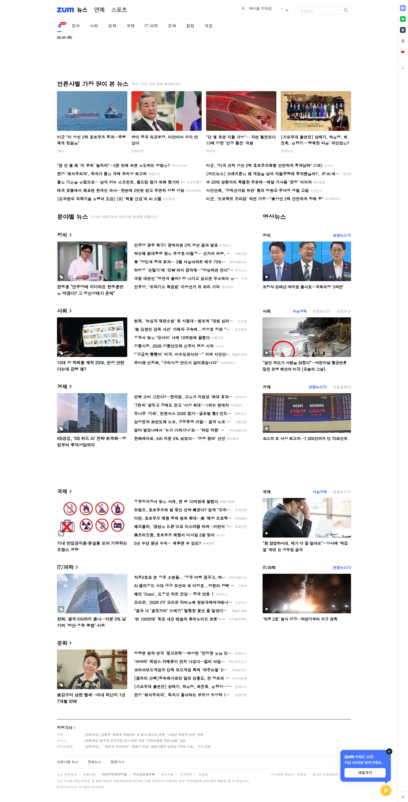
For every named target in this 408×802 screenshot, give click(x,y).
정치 (76, 26)
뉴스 (82, 10)
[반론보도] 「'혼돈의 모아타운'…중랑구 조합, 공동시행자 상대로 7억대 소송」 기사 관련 (147, 746)
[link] (403, 8)
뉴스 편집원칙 (67, 774)
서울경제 (299, 311)
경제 (112, 26)
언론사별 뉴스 (67, 761)
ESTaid (64, 787)
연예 (99, 10)
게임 (208, 26)
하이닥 (210, 151)
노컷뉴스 (344, 311)
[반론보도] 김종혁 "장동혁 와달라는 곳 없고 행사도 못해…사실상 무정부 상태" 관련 (143, 734)
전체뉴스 (94, 761)
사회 (94, 26)
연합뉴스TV (342, 235)
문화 (172, 26)
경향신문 (137, 151)
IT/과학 (151, 26)
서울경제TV (342, 387)
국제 (130, 26)
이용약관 (89, 774)
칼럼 (190, 26)
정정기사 (64, 727)
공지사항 (167, 774)
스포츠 (119, 10)
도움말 (203, 774)
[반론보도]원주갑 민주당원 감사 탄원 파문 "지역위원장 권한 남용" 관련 (135, 740)
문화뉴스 (287, 151)
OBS (60, 151)
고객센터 (186, 774)
